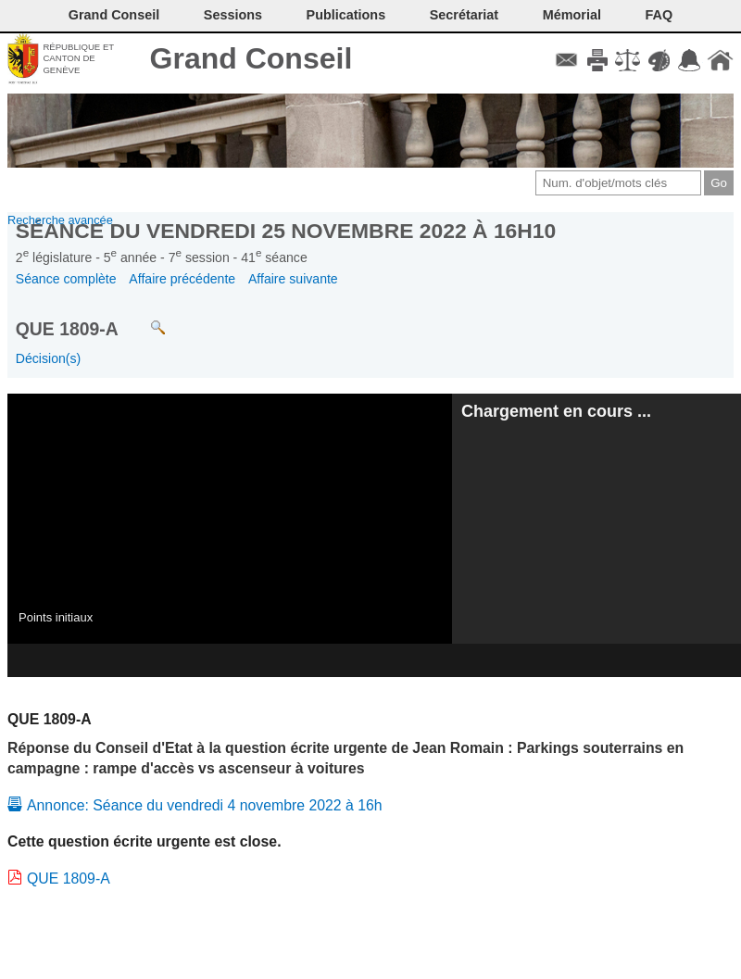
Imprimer (597, 60)
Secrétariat (464, 14)
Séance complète (66, 278)
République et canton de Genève (78, 58)
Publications (346, 14)
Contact (566, 60)
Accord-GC (689, 60)
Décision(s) (48, 358)
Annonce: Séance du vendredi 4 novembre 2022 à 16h (205, 805)
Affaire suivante (293, 278)
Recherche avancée (60, 220)
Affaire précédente (182, 278)
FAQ (659, 14)
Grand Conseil (251, 58)
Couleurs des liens (659, 60)
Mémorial (572, 14)
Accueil (720, 60)
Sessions (233, 14)
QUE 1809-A (68, 878)
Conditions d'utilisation (627, 60)
